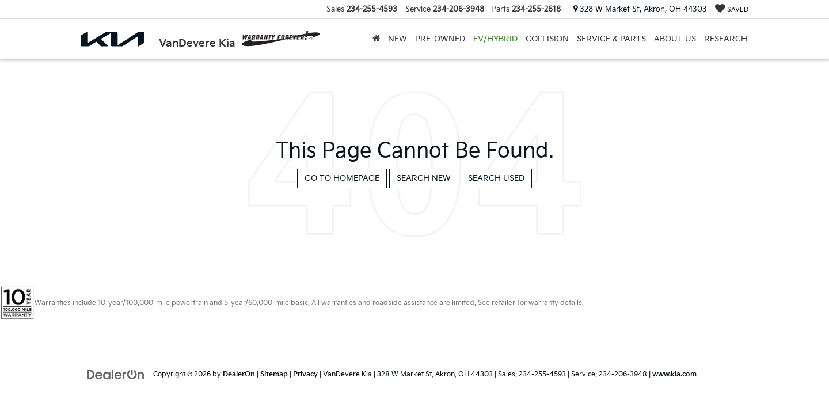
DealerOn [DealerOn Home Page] (239, 374)
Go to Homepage (342, 178)
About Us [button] (675, 39)
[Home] (376, 39)
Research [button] (725, 39)
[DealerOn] (115, 374)
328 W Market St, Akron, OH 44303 (640, 9)
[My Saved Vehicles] (731, 9)
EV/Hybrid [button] (495, 39)
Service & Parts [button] (611, 39)
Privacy (305, 374)
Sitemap (274, 374)
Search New (424, 178)
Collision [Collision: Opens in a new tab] (547, 39)
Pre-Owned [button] (440, 39)
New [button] (397, 39)
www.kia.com (674, 374)
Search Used (496, 178)
